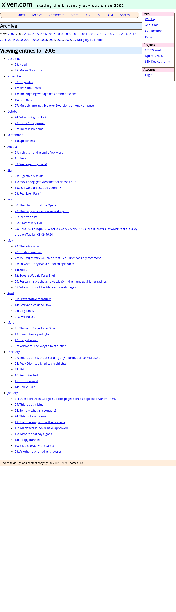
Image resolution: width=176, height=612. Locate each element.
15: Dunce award (26, 381)
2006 (43, 34)
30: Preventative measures (33, 299)
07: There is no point (29, 129)
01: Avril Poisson (26, 317)
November (14, 76)
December (14, 59)
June (10, 199)
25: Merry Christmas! (29, 70)
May (10, 240)
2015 (116, 34)
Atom (74, 15)
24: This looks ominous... (32, 416)
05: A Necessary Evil (28, 223)
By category (81, 40)
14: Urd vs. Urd (25, 387)
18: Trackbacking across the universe (40, 422)
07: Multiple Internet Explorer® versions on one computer (55, 106)
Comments (56, 15)
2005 (35, 34)
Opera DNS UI (154, 56)
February (13, 352)
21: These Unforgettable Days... (36, 328)
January (12, 393)
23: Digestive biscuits (29, 176)
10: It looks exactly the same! (34, 446)
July (9, 170)
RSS (87, 15)
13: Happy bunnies (27, 440)
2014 (108, 34)
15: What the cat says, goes (33, 434)
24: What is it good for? (30, 117)
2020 (19, 40)
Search (125, 15)
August (12, 147)
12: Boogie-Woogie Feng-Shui (35, 276)
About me (152, 25)
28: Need (21, 64)
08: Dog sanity (24, 311)
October (13, 111)
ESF (99, 15)
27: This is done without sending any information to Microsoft (57, 358)
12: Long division (26, 340)
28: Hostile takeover (28, 252)
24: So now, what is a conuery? (35, 410)
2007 (51, 34)
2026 (68, 40)
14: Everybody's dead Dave (33, 305)
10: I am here (24, 100)
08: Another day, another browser (38, 451)
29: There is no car (27, 246)
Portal (149, 37)
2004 (27, 34)
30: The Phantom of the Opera (35, 205)
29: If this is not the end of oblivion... (39, 152)
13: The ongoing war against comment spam (45, 94)
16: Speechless (25, 141)
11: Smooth (22, 158)
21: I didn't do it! (26, 217)
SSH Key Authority (157, 62)
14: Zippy (21, 270)
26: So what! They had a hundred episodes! (44, 264)
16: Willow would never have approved (41, 428)
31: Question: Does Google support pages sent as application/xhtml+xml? (65, 399)
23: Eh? (19, 369)
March (11, 322)
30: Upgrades (24, 82)
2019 (11, 40)
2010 (76, 34)
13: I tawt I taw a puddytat (32, 334)
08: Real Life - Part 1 (28, 193)
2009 (67, 34)
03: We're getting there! (31, 164)
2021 (27, 40)
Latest (21, 15)
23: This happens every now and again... (42, 211)
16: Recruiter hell (26, 375)
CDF (111, 15)
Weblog (150, 19)
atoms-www (153, 50)
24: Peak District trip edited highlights (41, 364)
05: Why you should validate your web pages (45, 287)
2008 (59, 34)
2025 (60, 40)
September (15, 135)
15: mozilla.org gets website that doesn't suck (46, 182)
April (10, 293)
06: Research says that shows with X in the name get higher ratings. (61, 281)
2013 (100, 34)
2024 (52, 40)
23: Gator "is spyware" (30, 123)
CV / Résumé (153, 31)
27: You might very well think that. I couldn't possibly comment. (58, 258)
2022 (35, 40)
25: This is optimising (29, 405)
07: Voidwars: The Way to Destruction (41, 346)
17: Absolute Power (28, 88)
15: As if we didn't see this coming (38, 188)
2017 (132, 34)
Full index (96, 40)
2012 (92, 34)
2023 (43, 40)
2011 (84, 34)
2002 (11, 34)
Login (148, 75)
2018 (3, 40)
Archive (37, 15)
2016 (124, 34)
